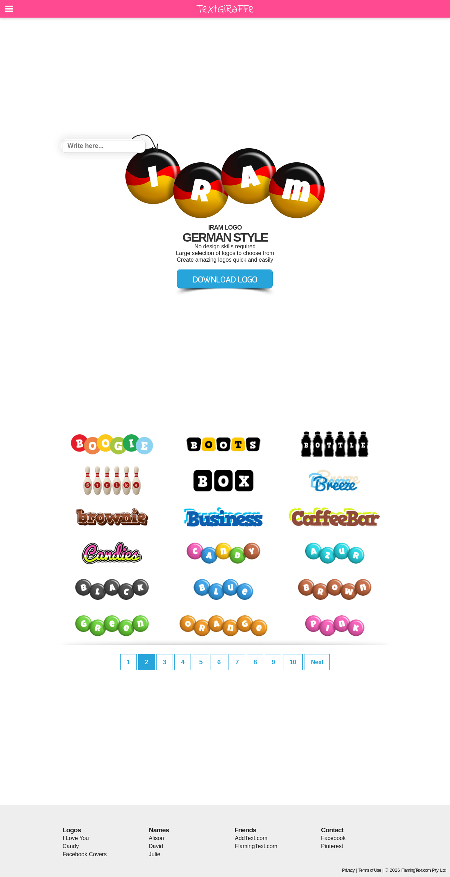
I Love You (76, 838)
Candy (71, 846)
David (156, 846)
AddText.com (251, 838)
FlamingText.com (256, 846)
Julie (154, 854)
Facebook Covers (85, 854)
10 (293, 662)
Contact (332, 830)
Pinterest (332, 846)
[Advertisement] (225, 79)
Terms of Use (369, 870)
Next (317, 662)
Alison (156, 838)
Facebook (333, 838)
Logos (72, 830)
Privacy (348, 870)
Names (159, 830)
